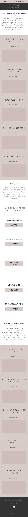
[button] (3, 6)
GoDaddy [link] (15, 511)
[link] (14, 6)
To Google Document (14, 225)
